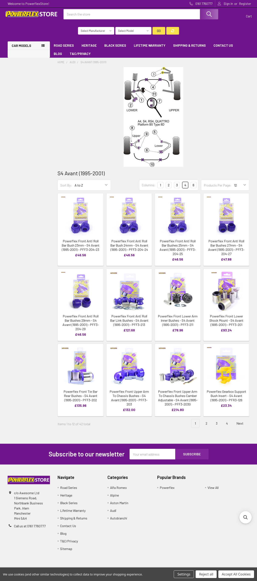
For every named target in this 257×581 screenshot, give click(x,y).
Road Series (64, 47)
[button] (245, 517)
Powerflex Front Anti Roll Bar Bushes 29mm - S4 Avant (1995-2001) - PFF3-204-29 (80, 324)
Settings (183, 574)
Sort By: (66, 187)
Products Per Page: (218, 187)
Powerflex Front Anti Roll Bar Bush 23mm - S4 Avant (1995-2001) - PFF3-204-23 (80, 247)
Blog (58, 56)
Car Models (21, 47)
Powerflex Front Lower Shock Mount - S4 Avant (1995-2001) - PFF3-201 (226, 322)
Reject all (206, 574)
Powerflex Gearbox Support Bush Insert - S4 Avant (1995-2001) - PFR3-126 (226, 397)
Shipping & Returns (189, 47)
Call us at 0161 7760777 (30, 528)
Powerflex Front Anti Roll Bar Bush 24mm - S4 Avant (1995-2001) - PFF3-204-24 (129, 247)
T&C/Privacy (82, 56)
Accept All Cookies (236, 574)
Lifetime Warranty (149, 47)
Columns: (148, 187)
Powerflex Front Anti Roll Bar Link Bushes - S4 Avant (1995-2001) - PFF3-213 (129, 322)
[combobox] (141, 15)
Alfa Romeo (118, 489)
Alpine (114, 497)
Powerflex (167, 489)
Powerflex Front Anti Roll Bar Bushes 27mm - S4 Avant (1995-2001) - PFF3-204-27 (226, 249)
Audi (113, 512)
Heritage (89, 47)
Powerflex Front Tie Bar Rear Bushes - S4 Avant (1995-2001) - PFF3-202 (80, 397)
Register (245, 4)
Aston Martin (119, 505)
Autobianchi (118, 520)
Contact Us (223, 47)
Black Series (115, 47)
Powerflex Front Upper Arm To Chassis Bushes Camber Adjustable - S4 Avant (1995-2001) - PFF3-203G (178, 399)
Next (242, 425)
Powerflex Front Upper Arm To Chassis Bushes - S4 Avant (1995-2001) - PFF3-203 (129, 399)
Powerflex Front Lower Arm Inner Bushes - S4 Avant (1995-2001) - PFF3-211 (178, 322)
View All (213, 489)
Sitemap (66, 551)
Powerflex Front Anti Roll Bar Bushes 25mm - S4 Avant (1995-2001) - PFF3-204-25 (178, 249)
